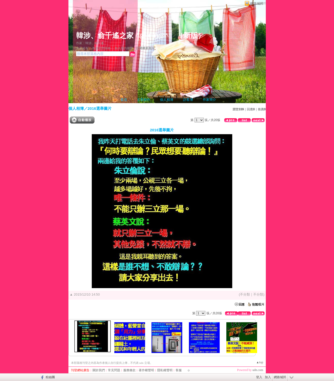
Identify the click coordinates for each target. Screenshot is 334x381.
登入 (259, 377)
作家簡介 (209, 100)
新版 (190, 36)
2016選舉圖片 (100, 108)
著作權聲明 (146, 370)
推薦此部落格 (101, 48)
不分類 (245, 294)
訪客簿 (188, 100)
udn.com (257, 370)
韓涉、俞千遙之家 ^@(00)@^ (122, 36)
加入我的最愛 (124, 48)
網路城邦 (256, 3)
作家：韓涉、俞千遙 (90, 43)
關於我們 (99, 370)
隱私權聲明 (165, 370)
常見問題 (114, 370)
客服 (179, 370)
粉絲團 (50, 377)
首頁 (123, 100)
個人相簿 (166, 100)
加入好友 (82, 48)
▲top (259, 362)
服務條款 (129, 370)
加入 (268, 377)
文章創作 (143, 100)
